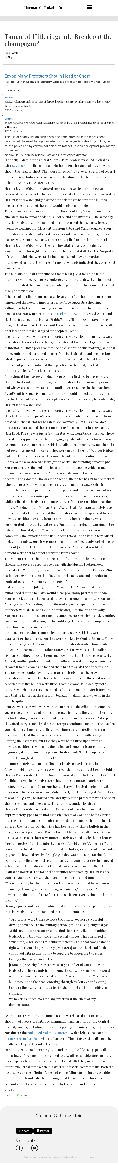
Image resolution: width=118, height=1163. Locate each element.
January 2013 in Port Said (22, 1038)
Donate (24, 1131)
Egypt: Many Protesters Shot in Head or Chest (47, 75)
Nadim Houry (66, 314)
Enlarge (9, 97)
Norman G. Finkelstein (43, 7)
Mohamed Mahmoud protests (48, 1033)
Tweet (8, 1095)
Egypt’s (17, 166)
